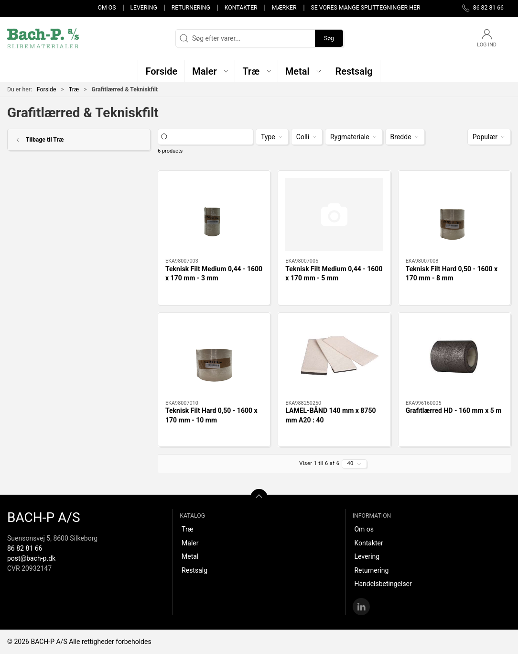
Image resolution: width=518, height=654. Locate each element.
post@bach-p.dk (31, 558)
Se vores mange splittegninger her (366, 7)
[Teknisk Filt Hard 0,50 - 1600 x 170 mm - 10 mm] (214, 356)
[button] (210, 71)
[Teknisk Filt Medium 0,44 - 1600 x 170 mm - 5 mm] (334, 214)
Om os (107, 7)
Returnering (191, 7)
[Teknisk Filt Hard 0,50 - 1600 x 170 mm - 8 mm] (454, 214)
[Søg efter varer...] (214, 137)
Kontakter (241, 7)
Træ (74, 89)
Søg (329, 38)
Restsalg (194, 570)
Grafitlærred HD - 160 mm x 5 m (454, 410)
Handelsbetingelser (382, 583)
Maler (190, 543)
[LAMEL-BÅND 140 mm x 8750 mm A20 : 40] (334, 356)
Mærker (284, 7)
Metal (190, 556)
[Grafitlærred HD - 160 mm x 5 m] (454, 356)
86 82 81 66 (24, 548)
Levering (143, 7)
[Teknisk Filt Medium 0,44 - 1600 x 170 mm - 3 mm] (214, 214)
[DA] (43, 38)
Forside (46, 89)
